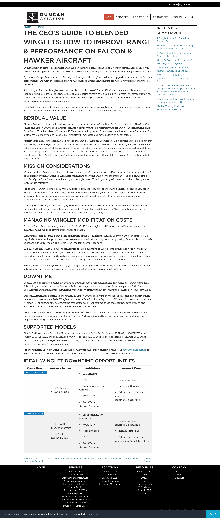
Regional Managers (110, 484)
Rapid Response (110, 481)
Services (75, 467)
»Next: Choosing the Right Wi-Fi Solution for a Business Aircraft (120, 460)
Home (41, 467)
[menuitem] (192, 17)
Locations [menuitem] (140, 17)
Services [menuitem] (122, 17)
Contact (179, 478)
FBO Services (75, 493)
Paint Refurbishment (75, 503)
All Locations (110, 471)
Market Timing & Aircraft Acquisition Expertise (171, 108)
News (144, 481)
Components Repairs (75, 484)
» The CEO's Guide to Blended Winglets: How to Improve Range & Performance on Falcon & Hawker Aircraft (176, 90)
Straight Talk (145, 490)
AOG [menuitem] (108, 17)
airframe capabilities (134, 349)
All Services (75, 471)
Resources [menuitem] (160, 17)
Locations (110, 467)
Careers (179, 475)
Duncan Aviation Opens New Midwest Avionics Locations (173, 69)
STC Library (144, 487)
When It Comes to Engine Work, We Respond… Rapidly (175, 62)
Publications (145, 484)
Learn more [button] (94, 514)
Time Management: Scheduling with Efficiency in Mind (175, 47)
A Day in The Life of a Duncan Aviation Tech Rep (174, 54)
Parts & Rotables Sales (75, 506)
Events (145, 478)
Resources (144, 467)
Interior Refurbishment (75, 496)
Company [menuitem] (179, 17)
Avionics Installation (75, 481)
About (179, 471)
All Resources (144, 471)
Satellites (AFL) (110, 478)
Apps (145, 475)
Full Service (110, 475)
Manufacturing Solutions (75, 499)
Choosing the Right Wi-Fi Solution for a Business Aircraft (176, 100)
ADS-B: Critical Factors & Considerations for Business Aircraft (173, 78)
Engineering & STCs (75, 490)
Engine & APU (75, 487)
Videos (145, 493)
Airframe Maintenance (75, 478)
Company (179, 467)
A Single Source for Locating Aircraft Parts (173, 40)
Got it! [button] (213, 514)
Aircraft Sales (75, 475)
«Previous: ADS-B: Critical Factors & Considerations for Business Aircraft (55, 460)
